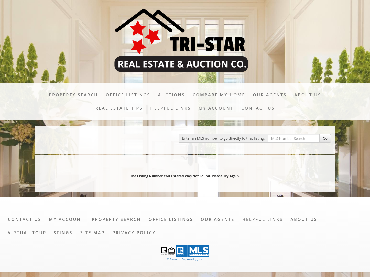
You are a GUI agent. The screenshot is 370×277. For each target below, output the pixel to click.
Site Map (92, 233)
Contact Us (258, 108)
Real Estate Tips (119, 108)
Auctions (171, 95)
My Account (216, 108)
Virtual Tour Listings (40, 233)
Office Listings (128, 95)
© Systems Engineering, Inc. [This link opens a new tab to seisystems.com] (185, 259)
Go (325, 138)
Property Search (73, 95)
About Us (307, 95)
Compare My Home (219, 95)
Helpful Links (170, 108)
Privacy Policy (134, 233)
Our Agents (270, 95)
